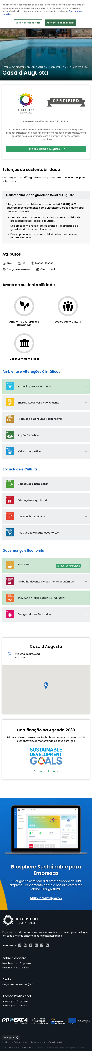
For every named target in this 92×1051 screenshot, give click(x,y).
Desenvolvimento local (24, 359)
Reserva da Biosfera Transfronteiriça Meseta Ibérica (33, 67)
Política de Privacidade (14, 1042)
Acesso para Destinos (14, 1005)
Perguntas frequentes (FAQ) (18, 984)
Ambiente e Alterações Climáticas (24, 323)
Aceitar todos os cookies (60, 22)
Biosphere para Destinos (16, 967)
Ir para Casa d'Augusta (47, 149)
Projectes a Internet (77, 1047)
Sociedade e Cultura (68, 321)
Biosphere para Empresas (16, 963)
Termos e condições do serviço (47, 1042)
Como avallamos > (46, 771)
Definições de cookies (27, 22)
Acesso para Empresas (15, 1001)
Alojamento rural (78, 67)
